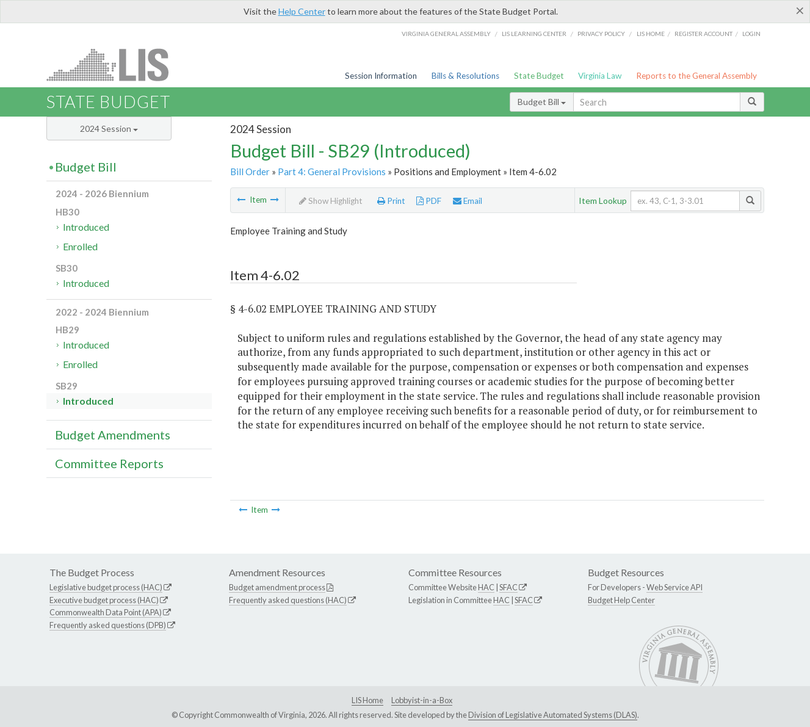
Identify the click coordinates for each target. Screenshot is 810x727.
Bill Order (250, 171)
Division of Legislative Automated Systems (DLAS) (552, 715)
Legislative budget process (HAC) (105, 587)
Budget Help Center (621, 600)
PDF (428, 201)
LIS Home (367, 700)
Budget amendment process (277, 587)
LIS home (651, 33)
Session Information (381, 76)
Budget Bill (542, 101)
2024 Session (109, 128)
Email (467, 201)
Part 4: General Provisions (332, 171)
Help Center (301, 11)
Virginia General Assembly (446, 33)
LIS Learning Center (534, 33)
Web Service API (674, 587)
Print (391, 201)
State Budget (539, 76)
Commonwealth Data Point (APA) (105, 612)
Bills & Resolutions (465, 76)
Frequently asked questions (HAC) (288, 600)
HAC (486, 587)
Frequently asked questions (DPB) (107, 625)
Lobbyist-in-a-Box (421, 700)
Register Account (703, 33)
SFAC (508, 587)
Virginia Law (599, 76)
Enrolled (80, 246)
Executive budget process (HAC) (104, 600)
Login (751, 33)
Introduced (86, 227)
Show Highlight (331, 201)
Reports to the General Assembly (696, 76)
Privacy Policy (601, 33)
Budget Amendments (112, 434)
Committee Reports (109, 463)
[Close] (800, 10)
